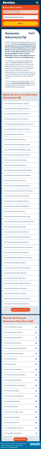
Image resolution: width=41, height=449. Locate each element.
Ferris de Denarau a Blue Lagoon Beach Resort (19, 221)
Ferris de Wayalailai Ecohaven (13, 428)
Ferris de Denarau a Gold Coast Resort (16, 232)
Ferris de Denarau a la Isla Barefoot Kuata (17, 150)
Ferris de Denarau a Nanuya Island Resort (17, 237)
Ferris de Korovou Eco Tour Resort (15, 375)
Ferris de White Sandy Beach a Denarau (16, 304)
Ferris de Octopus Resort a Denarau (15, 288)
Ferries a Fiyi (30, 50)
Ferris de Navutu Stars (11, 406)
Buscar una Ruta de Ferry (20, 310)
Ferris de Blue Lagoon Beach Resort (15, 348)
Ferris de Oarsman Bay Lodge (13, 412)
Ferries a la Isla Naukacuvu (24, 57)
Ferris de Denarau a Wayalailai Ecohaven (17, 155)
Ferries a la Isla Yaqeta (21, 55)
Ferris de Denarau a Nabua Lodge (15, 227)
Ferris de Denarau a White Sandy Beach (16, 196)
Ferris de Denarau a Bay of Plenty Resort (16, 206)
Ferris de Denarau (10, 364)
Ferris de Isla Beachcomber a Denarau (16, 119)
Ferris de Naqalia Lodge (12, 401)
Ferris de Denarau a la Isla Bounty (14, 139)
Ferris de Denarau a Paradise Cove (15, 180)
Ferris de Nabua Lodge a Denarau (15, 263)
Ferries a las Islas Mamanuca (15, 48)
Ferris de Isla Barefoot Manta (13, 332)
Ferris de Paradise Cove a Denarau (15, 293)
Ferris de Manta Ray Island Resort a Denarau (18, 257)
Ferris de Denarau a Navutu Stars (14, 211)
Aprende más (13, 447)
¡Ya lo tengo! (35, 444)
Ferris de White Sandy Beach (13, 433)
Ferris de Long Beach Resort (13, 380)
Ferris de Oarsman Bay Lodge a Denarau (17, 283)
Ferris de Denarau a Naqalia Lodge (15, 160)
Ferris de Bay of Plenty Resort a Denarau (16, 114)
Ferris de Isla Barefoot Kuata (13, 327)
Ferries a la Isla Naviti (17, 50)
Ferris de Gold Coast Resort (13, 369)
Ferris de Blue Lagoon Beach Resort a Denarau (19, 124)
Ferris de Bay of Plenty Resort (13, 337)
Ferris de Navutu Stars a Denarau (14, 278)
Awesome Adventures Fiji (20, 83)
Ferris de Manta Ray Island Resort (14, 385)
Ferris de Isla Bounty (10, 359)
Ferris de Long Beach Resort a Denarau (16, 252)
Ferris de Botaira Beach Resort (13, 353)
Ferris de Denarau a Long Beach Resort (16, 201)
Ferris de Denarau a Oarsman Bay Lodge (17, 216)
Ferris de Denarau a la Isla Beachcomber (17, 144)
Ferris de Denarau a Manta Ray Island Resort (18, 170)
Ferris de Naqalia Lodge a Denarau (15, 273)
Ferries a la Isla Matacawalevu (25, 46)
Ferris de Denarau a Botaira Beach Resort (17, 186)
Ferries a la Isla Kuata (19, 44)
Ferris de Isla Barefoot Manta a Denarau (17, 109)
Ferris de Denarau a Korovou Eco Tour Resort (18, 191)
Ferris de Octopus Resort (12, 417)
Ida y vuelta (11, 12)
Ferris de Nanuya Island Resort (14, 396)
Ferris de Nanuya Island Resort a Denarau (17, 268)
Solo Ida (29, 12)
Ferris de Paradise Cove (11, 422)
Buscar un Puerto (20, 439)
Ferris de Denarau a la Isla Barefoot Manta (17, 175)
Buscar (20, 23)
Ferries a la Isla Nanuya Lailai (15, 51)
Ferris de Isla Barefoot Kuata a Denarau (16, 103)
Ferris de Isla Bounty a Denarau (14, 134)
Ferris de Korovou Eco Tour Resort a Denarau (18, 247)
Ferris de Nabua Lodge (11, 391)
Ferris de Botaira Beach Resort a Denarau (17, 129)
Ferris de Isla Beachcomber (12, 343)
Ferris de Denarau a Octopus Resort (15, 165)
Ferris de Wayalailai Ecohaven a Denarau (17, 298)
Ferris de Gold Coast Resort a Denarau (16, 242)
